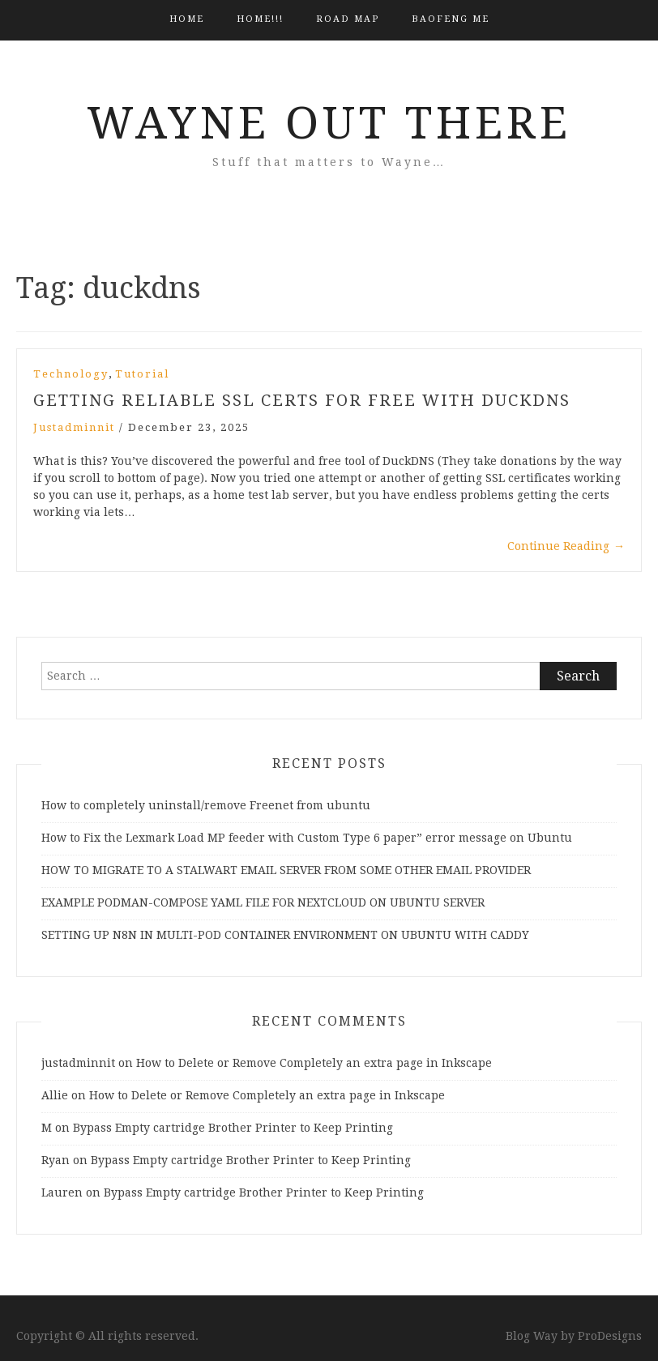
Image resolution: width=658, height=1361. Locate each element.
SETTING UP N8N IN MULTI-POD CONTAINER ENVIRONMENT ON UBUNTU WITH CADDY (285, 934)
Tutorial (142, 374)
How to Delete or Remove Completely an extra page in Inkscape (314, 1062)
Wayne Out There (329, 123)
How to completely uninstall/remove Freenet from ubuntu (205, 805)
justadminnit (74, 427)
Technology (71, 374)
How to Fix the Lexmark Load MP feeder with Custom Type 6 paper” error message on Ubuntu (306, 837)
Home (186, 19)
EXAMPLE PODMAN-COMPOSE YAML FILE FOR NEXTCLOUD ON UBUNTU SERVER (263, 902)
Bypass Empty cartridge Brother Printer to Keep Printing (233, 1127)
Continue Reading (566, 546)
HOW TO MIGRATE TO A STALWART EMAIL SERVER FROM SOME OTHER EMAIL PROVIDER (286, 870)
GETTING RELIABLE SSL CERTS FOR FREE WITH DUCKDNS (301, 400)
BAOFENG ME (450, 19)
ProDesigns (610, 1335)
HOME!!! (260, 19)
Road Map (347, 19)
